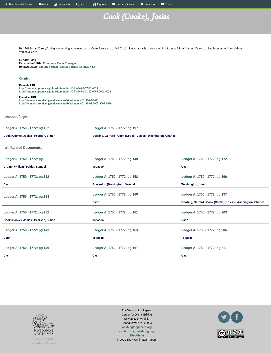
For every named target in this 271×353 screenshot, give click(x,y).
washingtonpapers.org (137, 327)
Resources (149, 4)
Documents (63, 4)
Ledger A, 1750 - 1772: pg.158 (115, 176)
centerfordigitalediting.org (136, 331)
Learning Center (125, 4)
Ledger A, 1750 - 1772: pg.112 (26, 176)
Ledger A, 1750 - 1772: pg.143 (26, 230)
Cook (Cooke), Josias (18, 135)
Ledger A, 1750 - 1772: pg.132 (26, 128)
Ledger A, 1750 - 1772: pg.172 (204, 159)
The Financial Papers (20, 4)
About (44, 4)
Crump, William (14, 166)
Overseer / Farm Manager (59, 63)
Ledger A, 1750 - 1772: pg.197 (115, 128)
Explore (101, 4)
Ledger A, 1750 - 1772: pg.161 (115, 212)
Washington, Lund (193, 184)
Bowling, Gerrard (103, 135)
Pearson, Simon (44, 135)
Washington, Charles (162, 135)
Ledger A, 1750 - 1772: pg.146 (26, 248)
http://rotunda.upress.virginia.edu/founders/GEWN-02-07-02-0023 (58, 88)
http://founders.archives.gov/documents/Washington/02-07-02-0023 (59, 100)
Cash (184, 166)
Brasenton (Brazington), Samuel (113, 184)
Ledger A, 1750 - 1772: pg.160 (115, 194)
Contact (169, 4)
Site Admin (136, 335)
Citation (24, 78)
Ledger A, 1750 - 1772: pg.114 (26, 196)
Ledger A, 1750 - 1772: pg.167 (115, 248)
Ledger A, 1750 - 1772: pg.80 (25, 159)
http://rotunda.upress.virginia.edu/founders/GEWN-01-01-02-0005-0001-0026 (65, 91)
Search (83, 4)
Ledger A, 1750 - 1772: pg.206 (204, 230)
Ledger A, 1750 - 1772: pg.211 (204, 248)
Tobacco (98, 166)
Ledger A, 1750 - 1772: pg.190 (204, 176)
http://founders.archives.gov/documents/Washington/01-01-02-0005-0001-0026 (65, 103)
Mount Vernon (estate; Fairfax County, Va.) (67, 66)
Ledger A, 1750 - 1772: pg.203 (204, 212)
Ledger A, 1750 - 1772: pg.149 (115, 159)
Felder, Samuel (36, 166)
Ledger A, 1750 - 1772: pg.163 (115, 230)
